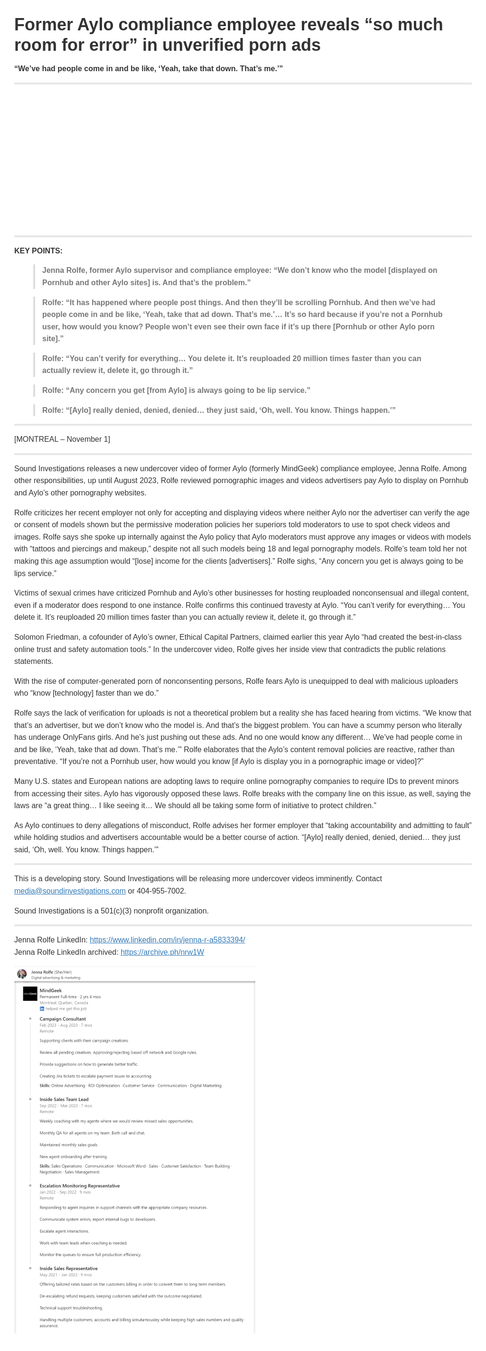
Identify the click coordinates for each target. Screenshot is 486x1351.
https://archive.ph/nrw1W (162, 952)
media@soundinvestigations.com (70, 891)
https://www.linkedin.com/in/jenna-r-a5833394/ (167, 940)
